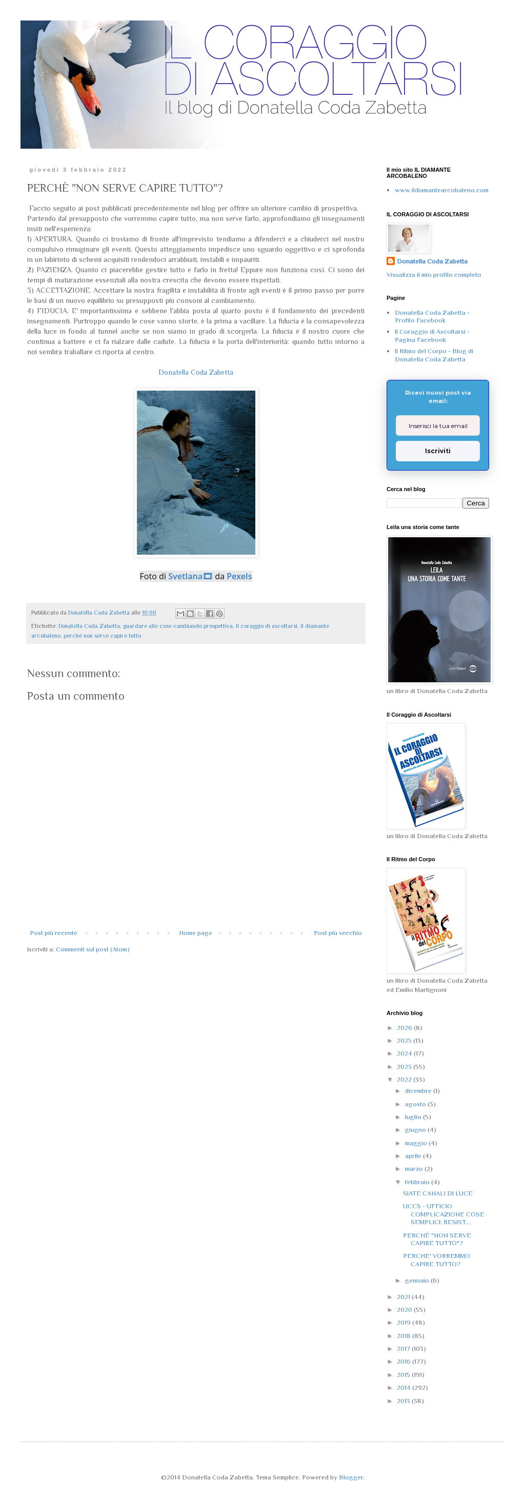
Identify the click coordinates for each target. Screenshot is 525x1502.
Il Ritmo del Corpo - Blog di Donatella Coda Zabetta (434, 355)
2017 (404, 1348)
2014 (404, 1387)
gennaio (418, 1280)
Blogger (351, 1477)
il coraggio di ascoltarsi (266, 626)
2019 (404, 1322)
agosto (416, 1104)
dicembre (419, 1090)
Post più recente (53, 933)
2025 (405, 1040)
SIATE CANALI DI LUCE (438, 1193)
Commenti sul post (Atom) (93, 949)
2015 (404, 1374)
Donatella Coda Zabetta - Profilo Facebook (432, 316)
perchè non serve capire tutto (102, 635)
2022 (405, 1079)
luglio (414, 1117)
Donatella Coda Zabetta (195, 372)
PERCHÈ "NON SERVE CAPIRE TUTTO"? (437, 1239)
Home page (195, 933)
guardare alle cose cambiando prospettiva (178, 626)
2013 (404, 1401)
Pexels (239, 576)
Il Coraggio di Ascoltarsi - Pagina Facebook (432, 335)
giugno (416, 1129)
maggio (417, 1143)
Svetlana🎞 (190, 576)
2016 (404, 1361)
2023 (405, 1066)
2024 (405, 1053)
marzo (415, 1168)
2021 (404, 1297)
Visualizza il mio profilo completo (434, 274)
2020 (405, 1309)
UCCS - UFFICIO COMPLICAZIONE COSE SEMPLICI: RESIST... (443, 1214)
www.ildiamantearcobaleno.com (442, 190)
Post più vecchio (338, 933)
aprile (414, 1156)
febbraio (418, 1182)
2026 (405, 1027)
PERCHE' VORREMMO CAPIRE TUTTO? (436, 1260)
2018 (404, 1335)
